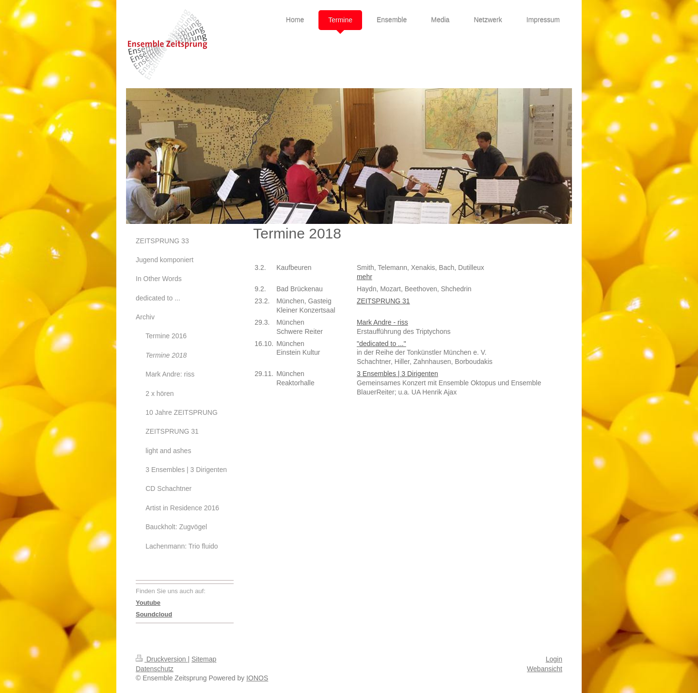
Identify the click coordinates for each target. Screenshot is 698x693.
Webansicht (544, 669)
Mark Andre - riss (382, 322)
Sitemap (203, 659)
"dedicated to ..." (381, 343)
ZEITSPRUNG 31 (383, 301)
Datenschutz (155, 669)
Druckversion (162, 659)
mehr (364, 277)
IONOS (257, 678)
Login (554, 659)
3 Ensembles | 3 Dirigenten (397, 374)
